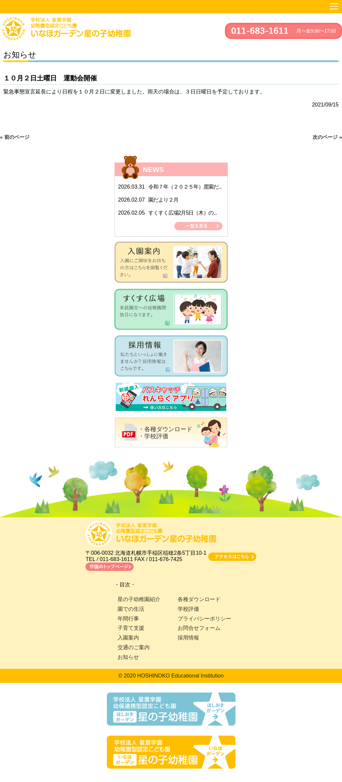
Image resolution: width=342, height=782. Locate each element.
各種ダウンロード (199, 599)
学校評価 (188, 609)
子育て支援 (131, 628)
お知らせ (128, 657)
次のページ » (327, 137)
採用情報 (188, 637)
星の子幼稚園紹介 (139, 599)
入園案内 (128, 637)
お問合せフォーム (199, 628)
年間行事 (128, 618)
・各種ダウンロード (165, 429)
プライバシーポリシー (204, 618)
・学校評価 (153, 436)
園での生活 (131, 609)
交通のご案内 (134, 647)
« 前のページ (14, 137)
